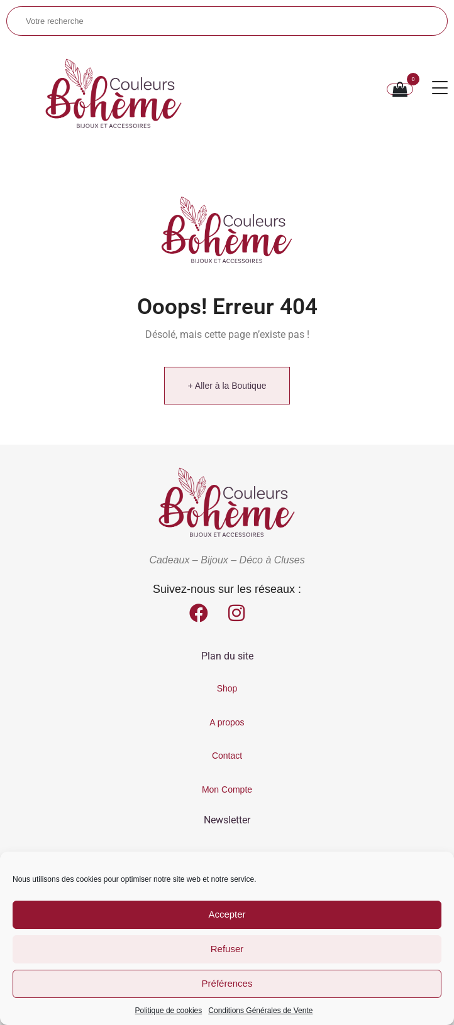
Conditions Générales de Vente (260, 1010)
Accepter (226, 914)
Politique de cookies (168, 1010)
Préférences (227, 983)
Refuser (227, 948)
